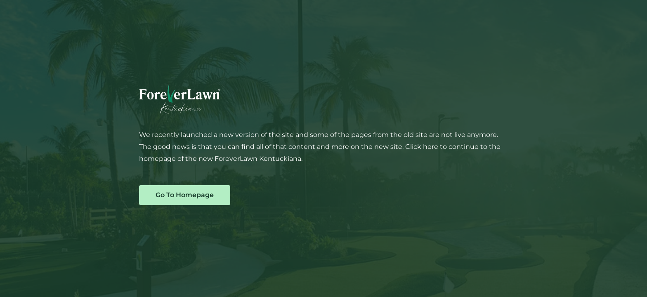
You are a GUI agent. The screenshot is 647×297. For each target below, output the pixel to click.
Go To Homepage (185, 195)
